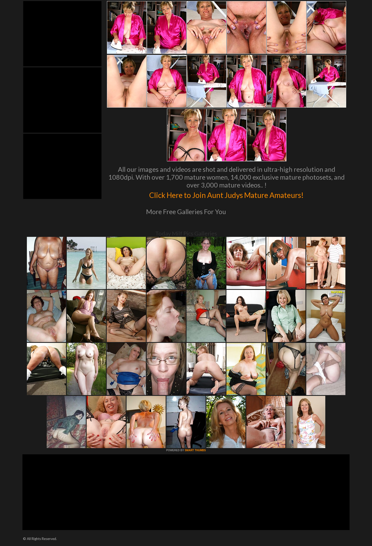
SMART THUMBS (195, 450)
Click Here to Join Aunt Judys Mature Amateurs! (226, 194)
